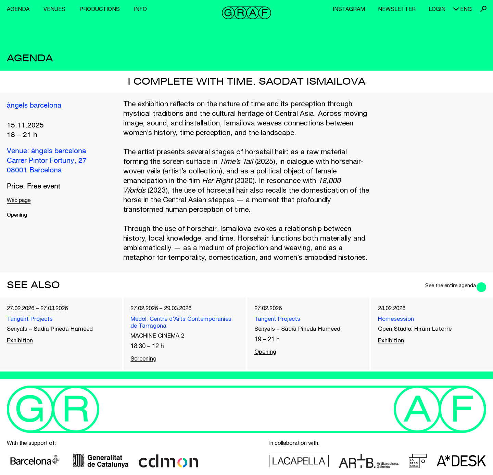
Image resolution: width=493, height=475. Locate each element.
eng (466, 9)
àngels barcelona (38, 105)
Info (140, 9)
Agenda (18, 9)
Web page (23, 201)
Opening (21, 217)
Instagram (349, 9)
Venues (54, 9)
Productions (99, 9)
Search (483, 9)
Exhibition (22, 345)
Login (437, 9)
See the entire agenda (437, 285)
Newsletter (397, 9)
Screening (146, 365)
